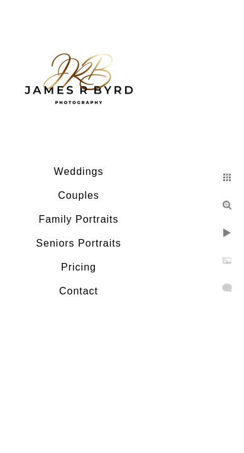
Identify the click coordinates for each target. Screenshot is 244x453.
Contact (78, 291)
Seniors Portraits (78, 243)
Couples (78, 195)
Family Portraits (78, 219)
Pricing (78, 267)
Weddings (79, 171)
